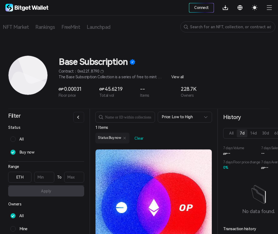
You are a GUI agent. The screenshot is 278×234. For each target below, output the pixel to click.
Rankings (45, 27)
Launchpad (98, 27)
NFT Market (16, 27)
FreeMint (70, 27)
